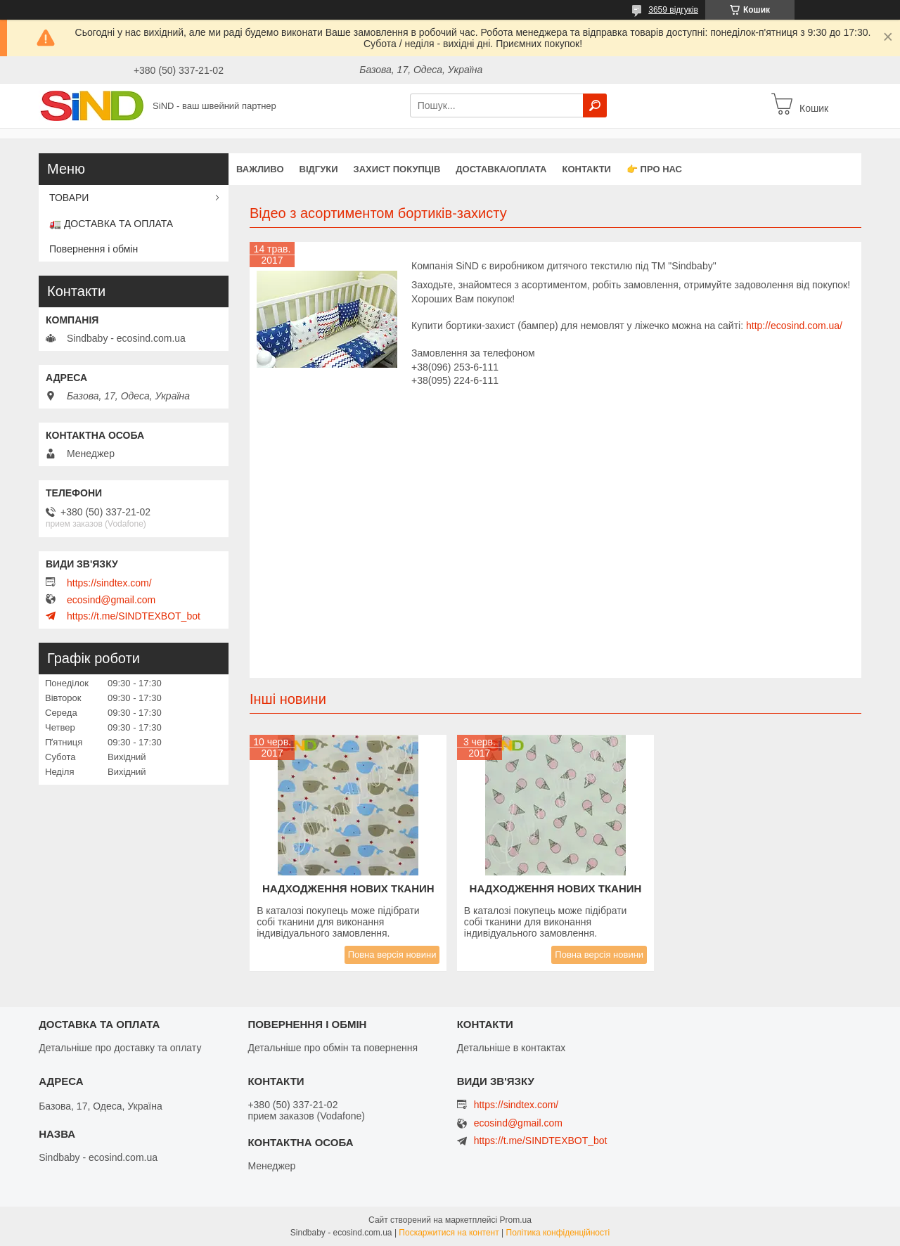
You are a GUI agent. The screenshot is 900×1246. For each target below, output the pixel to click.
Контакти (586, 169)
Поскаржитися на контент (449, 1233)
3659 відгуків (673, 10)
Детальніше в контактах (511, 1047)
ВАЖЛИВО (260, 169)
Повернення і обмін (93, 249)
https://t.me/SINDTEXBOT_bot (133, 616)
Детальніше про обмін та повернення (333, 1047)
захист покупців (397, 169)
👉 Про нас (654, 169)
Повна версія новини (392, 954)
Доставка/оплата (501, 169)
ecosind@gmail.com (111, 599)
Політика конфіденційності (558, 1233)
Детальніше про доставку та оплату (120, 1047)
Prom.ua (516, 1220)
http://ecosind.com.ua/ (794, 325)
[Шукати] (595, 105)
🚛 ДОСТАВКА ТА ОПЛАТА (111, 223)
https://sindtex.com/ (109, 583)
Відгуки (319, 169)
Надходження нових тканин (348, 888)
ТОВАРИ (69, 197)
